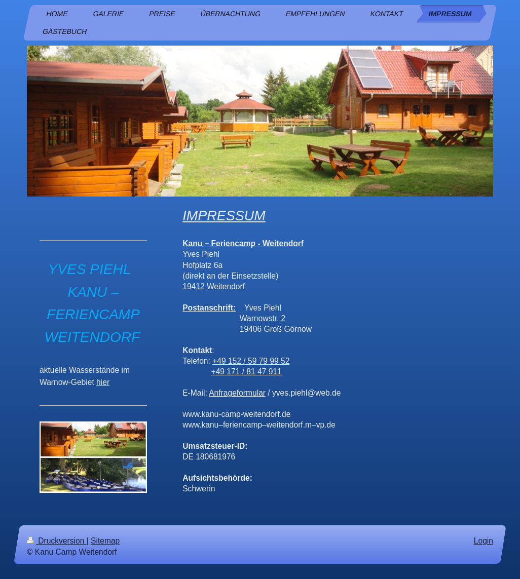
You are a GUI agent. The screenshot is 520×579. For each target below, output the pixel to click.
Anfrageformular (237, 393)
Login (483, 540)
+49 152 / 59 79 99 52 (250, 361)
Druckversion (57, 540)
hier (102, 382)
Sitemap (105, 540)
